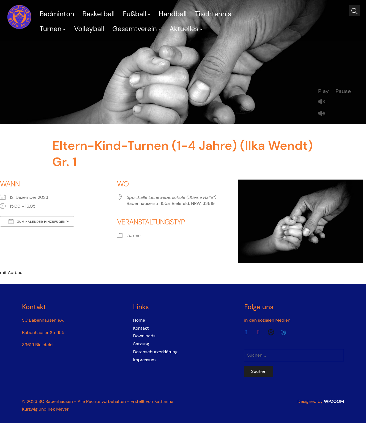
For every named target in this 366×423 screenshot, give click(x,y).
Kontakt (141, 328)
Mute (323, 114)
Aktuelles (184, 28)
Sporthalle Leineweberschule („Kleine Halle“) (171, 197)
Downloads (144, 336)
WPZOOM (334, 401)
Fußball (134, 13)
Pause (343, 91)
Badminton (57, 13)
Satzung (141, 344)
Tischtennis (213, 13)
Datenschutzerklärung (155, 352)
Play (323, 91)
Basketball (99, 13)
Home (139, 320)
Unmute (323, 102)
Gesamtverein (134, 28)
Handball (173, 13)
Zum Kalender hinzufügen (37, 221)
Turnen (50, 28)
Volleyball (89, 28)
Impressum (144, 360)
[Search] (354, 10)
